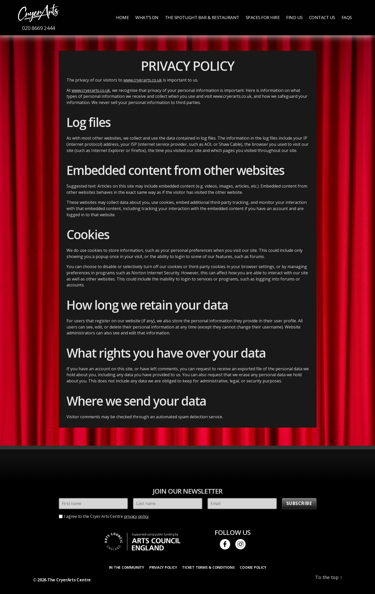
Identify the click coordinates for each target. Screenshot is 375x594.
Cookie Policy (253, 567)
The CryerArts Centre (69, 580)
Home (122, 17)
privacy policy (136, 516)
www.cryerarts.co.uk (142, 80)
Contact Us (322, 17)
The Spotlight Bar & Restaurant (202, 17)
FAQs (346, 17)
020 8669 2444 (38, 28)
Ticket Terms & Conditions (208, 567)
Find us (294, 17)
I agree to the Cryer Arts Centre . (107, 516)
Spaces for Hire (263, 17)
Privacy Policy (163, 567)
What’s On (147, 17)
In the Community (126, 567)
